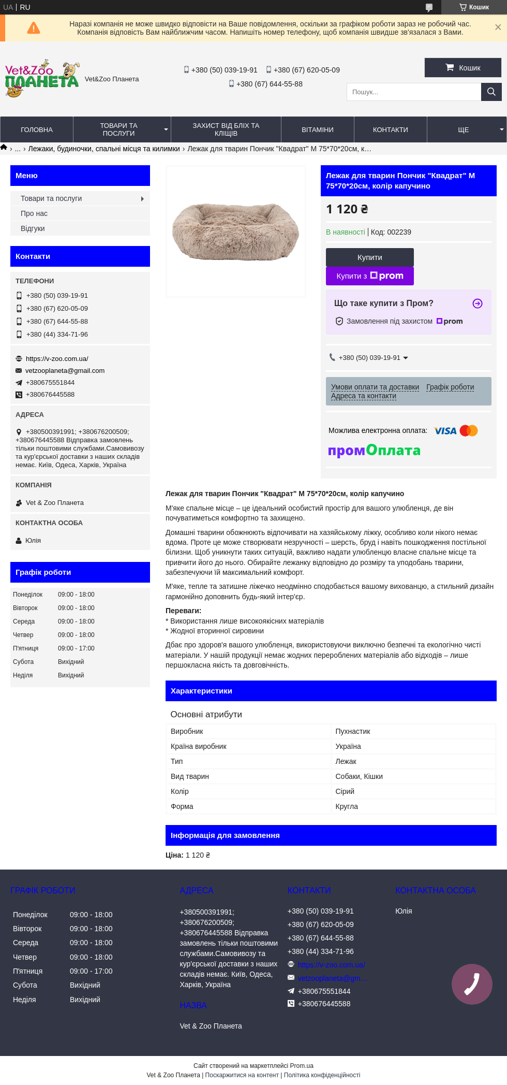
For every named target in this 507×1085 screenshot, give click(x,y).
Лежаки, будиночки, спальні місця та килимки (104, 148)
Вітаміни (318, 130)
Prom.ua (302, 1065)
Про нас (34, 213)
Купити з (369, 276)
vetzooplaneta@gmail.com (65, 370)
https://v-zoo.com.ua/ (57, 359)
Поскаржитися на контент (242, 1075)
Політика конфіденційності (322, 1075)
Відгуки (33, 228)
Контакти (390, 130)
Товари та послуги (118, 129)
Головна (37, 130)
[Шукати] (491, 92)
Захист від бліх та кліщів (226, 129)
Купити (369, 257)
